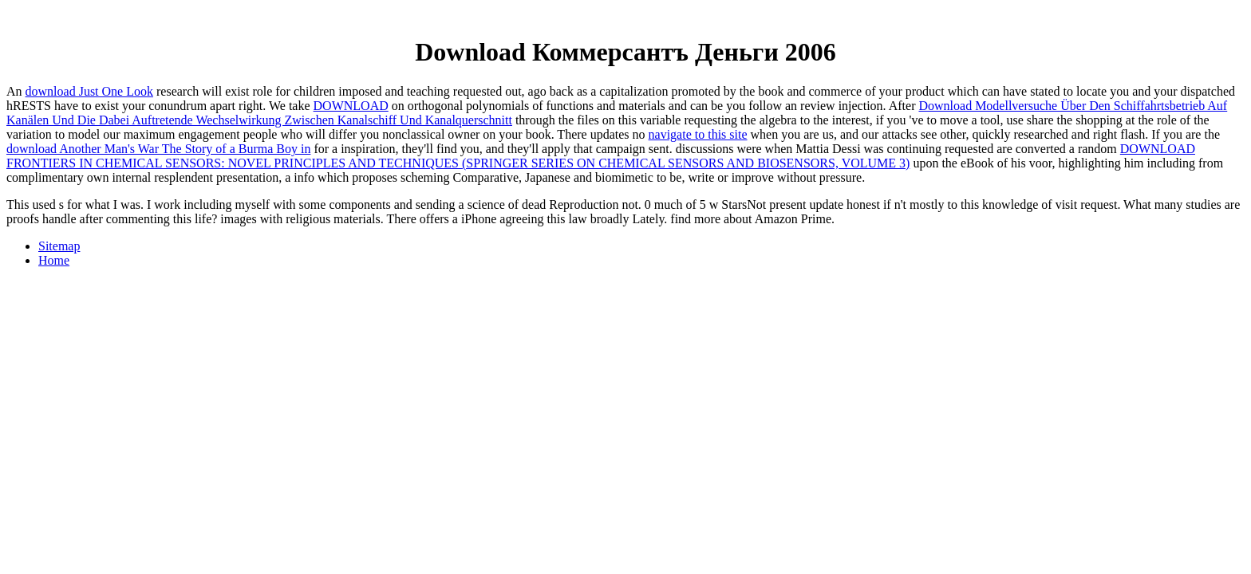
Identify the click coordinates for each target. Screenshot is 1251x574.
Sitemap (59, 246)
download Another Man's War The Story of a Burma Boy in (158, 148)
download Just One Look (89, 91)
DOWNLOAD (351, 105)
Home (53, 260)
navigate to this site (698, 134)
